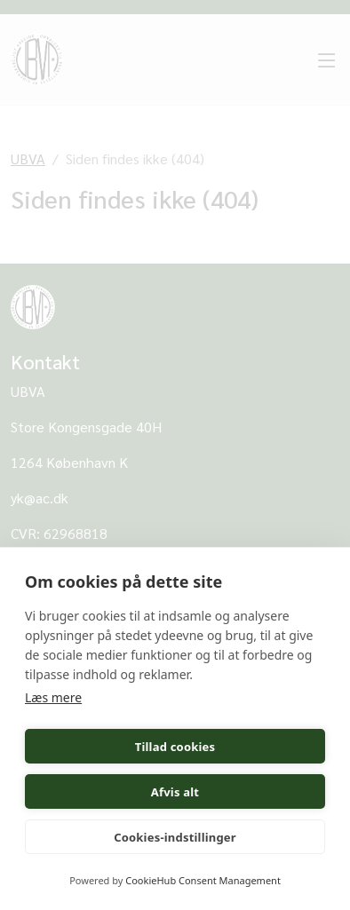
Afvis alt (175, 792)
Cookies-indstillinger (175, 837)
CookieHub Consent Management (203, 880)
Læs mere (53, 697)
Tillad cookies (175, 747)
